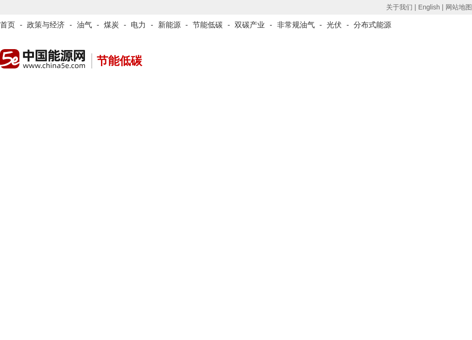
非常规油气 (296, 25)
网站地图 (459, 7)
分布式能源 (372, 25)
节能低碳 (208, 25)
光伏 (334, 25)
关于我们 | (401, 7)
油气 (84, 25)
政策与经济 (46, 25)
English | (430, 7)
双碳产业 (250, 25)
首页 (7, 25)
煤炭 (111, 25)
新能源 (169, 25)
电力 (138, 25)
